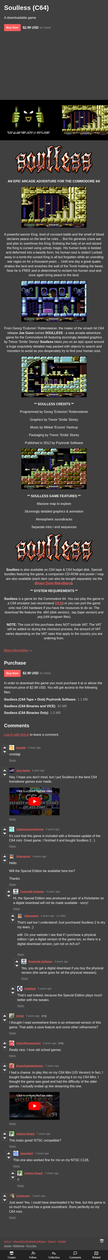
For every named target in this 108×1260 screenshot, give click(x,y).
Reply (12, 760)
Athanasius (23, 856)
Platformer (18, 1245)
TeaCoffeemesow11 (28, 1043)
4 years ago (52, 829)
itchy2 (20, 1015)
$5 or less (31, 1245)
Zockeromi (23, 1195)
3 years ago (45, 988)
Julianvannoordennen (30, 829)
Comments (75, 1255)
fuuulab (21, 747)
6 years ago (49, 1043)
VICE (58, 603)
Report (52, 1241)
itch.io (7, 1241)
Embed (62, 1241)
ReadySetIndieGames (29, 1065)
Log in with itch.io (16, 734)
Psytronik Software (32, 891)
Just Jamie (23, 770)
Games (7, 1245)
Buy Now (12, 27)
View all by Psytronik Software (29, 1241)
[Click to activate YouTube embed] (34, 801)
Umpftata (30, 988)
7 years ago (52, 1065)
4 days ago (34, 747)
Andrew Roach (25, 1133)
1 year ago (38, 770)
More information (18, 650)
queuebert (26, 1153)
